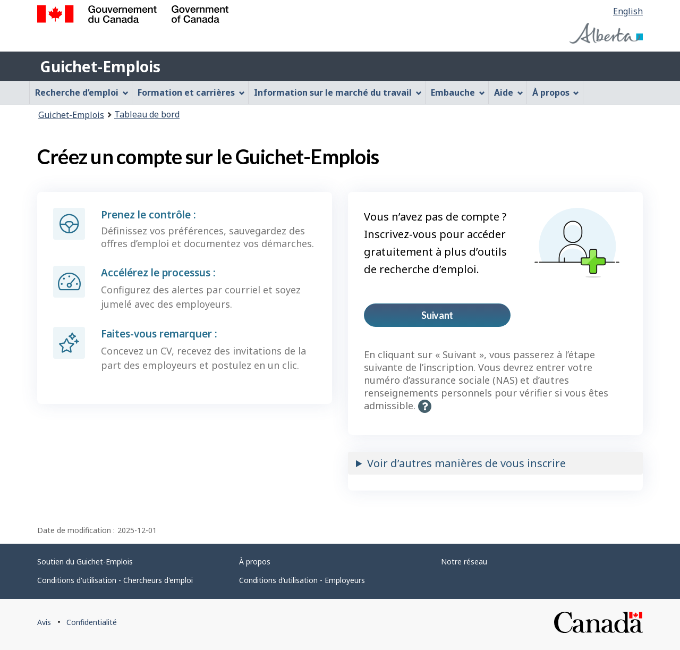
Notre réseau (464, 561)
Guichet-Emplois (100, 66)
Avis (44, 622)
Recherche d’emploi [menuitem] (82, 92)
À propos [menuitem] (556, 92)
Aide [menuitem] (508, 92)
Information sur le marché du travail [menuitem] (338, 92)
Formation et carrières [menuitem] (191, 92)
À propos (254, 561)
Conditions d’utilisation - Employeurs (302, 580)
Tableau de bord (147, 114)
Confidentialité (91, 622)
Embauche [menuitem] (458, 92)
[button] (424, 406)
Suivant (453, 318)
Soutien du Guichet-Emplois (85, 561)
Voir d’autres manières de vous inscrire (466, 463)
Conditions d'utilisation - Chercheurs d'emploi (115, 580)
